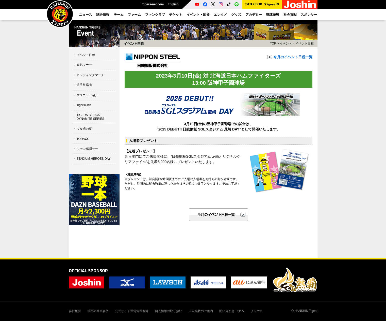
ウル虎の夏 (84, 128)
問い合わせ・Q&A (231, 311)
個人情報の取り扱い (168, 311)
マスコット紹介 (87, 95)
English (172, 4)
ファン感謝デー (87, 149)
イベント (286, 43)
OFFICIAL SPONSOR (88, 270)
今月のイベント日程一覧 (292, 57)
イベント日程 (86, 55)
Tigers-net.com (153, 4)
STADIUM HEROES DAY (94, 158)
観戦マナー (84, 65)
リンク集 (256, 311)
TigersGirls (84, 105)
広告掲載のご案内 (201, 311)
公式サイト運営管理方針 (131, 311)
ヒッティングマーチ (90, 75)
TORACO (83, 139)
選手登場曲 (84, 85)
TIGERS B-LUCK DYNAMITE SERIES (90, 116)
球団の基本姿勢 (98, 311)
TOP (273, 43)
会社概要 (75, 311)
